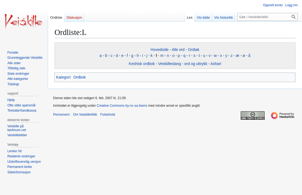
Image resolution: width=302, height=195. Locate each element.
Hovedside (160, 49)
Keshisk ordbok (142, 63)
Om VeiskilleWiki (85, 114)
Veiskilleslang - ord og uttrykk (182, 63)
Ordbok (79, 77)
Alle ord (178, 49)
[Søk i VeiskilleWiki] (267, 17)
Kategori (63, 77)
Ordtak (193, 49)
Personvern (61, 114)
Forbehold (107, 114)
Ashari (215, 63)
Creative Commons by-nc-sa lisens (122, 106)
